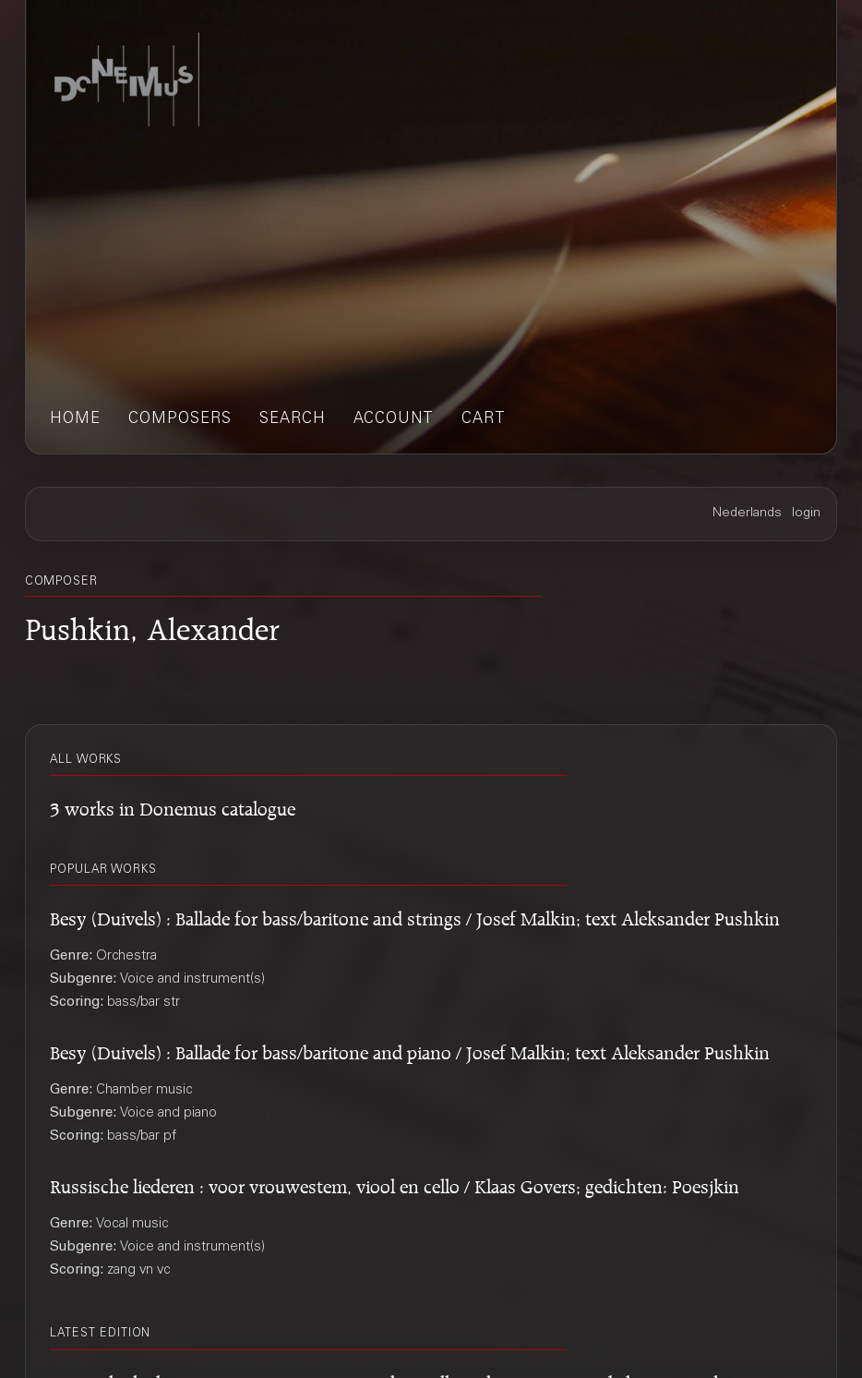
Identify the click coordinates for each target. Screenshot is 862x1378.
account (393, 420)
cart (483, 420)
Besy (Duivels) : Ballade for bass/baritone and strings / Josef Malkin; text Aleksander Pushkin (415, 916)
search (292, 420)
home (75, 420)
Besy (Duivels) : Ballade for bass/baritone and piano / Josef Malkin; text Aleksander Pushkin (410, 1050)
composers (180, 420)
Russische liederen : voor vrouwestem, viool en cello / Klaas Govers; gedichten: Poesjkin (394, 1184)
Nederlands (747, 513)
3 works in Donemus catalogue (172, 806)
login (806, 513)
